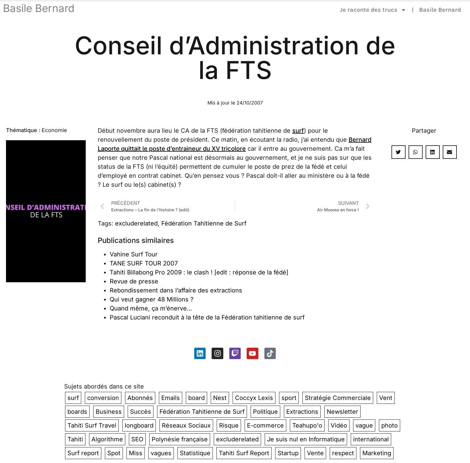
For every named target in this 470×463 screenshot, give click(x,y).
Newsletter (342, 411)
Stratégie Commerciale (338, 397)
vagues (161, 453)
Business (109, 411)
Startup (288, 453)
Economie (54, 130)
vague (364, 425)
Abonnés (140, 397)
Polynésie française (180, 439)
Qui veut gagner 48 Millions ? (151, 299)
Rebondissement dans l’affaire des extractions (176, 290)
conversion (103, 397)
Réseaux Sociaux (186, 425)
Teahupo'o (307, 425)
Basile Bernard (38, 8)
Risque (229, 425)
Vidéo (339, 425)
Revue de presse (134, 281)
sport (288, 397)
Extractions (302, 411)
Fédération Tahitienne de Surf (203, 223)
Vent (385, 397)
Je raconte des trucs (373, 10)
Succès (140, 411)
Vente (315, 453)
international (371, 439)
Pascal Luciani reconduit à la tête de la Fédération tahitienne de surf (207, 317)
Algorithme (107, 439)
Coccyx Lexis (254, 397)
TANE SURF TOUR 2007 (144, 263)
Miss (135, 453)
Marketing (376, 453)
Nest (220, 397)
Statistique (195, 453)
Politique (265, 411)
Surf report (83, 453)
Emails (170, 397)
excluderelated (136, 223)
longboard (139, 425)
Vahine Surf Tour (134, 254)
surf (298, 130)
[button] (398, 152)
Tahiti (75, 439)
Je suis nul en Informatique (306, 439)
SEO (137, 439)
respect (343, 453)
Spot (113, 453)
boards (77, 411)
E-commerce (265, 425)
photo (389, 425)
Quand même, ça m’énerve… (151, 308)
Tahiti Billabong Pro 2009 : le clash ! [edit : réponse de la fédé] (199, 272)
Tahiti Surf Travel (91, 425)
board (196, 397)
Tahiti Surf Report (244, 453)
